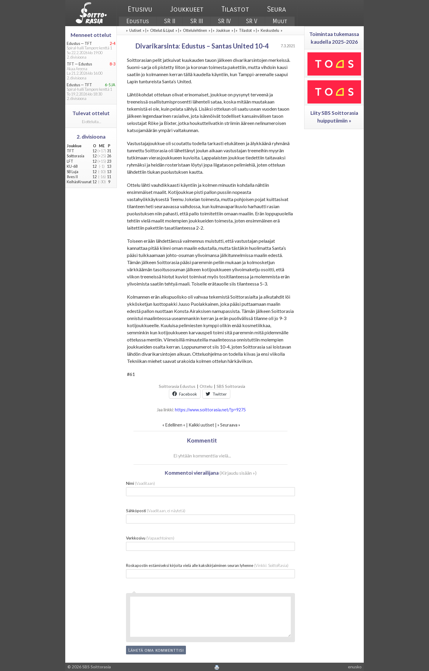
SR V (251, 21)
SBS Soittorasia (231, 386)
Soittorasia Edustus (177, 386)
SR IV (224, 21)
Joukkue (223, 30)
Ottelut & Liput (162, 30)
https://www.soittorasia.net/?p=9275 (210, 409)
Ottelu (206, 386)
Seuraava (228, 424)
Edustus (137, 21)
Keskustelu (270, 30)
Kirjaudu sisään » (238, 473)
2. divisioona (91, 137)
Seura (276, 9)
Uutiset (135, 30)
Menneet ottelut (91, 35)
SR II (169, 21)
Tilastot (235, 9)
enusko (355, 666)
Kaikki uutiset (202, 424)
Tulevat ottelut (91, 113)
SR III (196, 21)
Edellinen (173, 424)
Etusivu (140, 9)
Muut (280, 21)
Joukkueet (186, 9)
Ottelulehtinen (195, 30)
